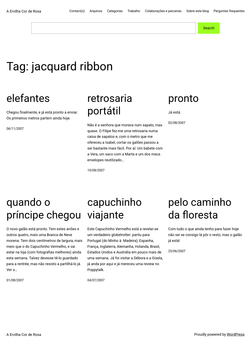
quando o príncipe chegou (43, 208)
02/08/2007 (176, 123)
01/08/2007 (15, 280)
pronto (183, 98)
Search (208, 28)
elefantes (28, 98)
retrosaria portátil (109, 104)
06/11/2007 (15, 129)
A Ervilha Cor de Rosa (23, 11)
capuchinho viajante (114, 208)
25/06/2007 (176, 251)
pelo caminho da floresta (199, 208)
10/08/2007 (95, 170)
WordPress (236, 334)
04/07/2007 (95, 280)
